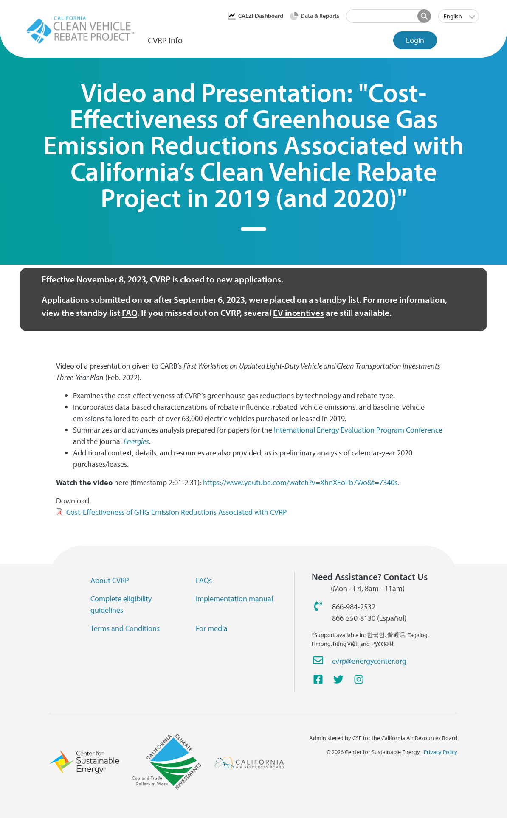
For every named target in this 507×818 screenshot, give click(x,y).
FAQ (129, 312)
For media (212, 628)
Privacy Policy (440, 752)
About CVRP (109, 580)
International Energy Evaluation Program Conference (358, 430)
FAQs (204, 580)
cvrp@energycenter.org (369, 661)
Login (415, 40)
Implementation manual (234, 598)
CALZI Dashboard (260, 16)
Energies (136, 441)
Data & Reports (320, 16)
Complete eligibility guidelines (121, 604)
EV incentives (298, 312)
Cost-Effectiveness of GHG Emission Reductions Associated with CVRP (176, 512)
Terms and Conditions (125, 628)
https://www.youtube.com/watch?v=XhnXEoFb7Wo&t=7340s (300, 482)
